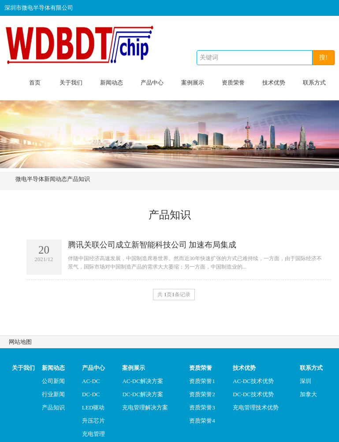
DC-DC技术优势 (253, 394)
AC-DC (91, 381)
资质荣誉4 (202, 420)
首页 (35, 82)
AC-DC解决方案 (142, 381)
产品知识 (78, 179)
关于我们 (71, 82)
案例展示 (192, 82)
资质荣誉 (233, 82)
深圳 (305, 381)
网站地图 (20, 342)
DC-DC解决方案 (142, 394)
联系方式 (314, 82)
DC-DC (91, 394)
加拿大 (308, 394)
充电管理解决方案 (145, 407)
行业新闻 (53, 394)
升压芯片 (93, 420)
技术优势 (273, 82)
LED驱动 (93, 407)
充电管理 (93, 434)
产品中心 (152, 82)
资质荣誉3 (202, 407)
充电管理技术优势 (256, 407)
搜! (323, 57)
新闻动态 (111, 82)
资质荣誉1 (202, 381)
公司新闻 (53, 381)
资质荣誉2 (202, 394)
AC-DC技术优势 (253, 381)
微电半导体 (29, 179)
